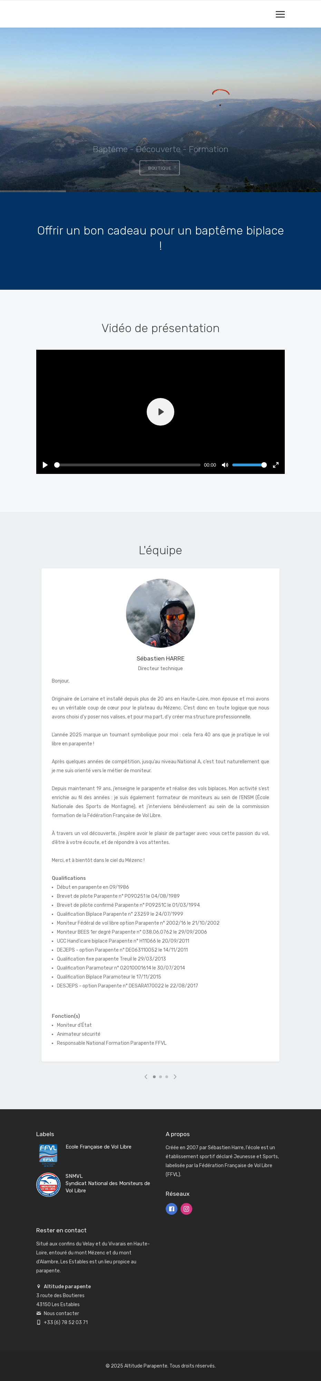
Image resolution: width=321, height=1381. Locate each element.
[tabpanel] (160, 816)
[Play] (160, 412)
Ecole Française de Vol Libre (99, 1147)
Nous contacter (61, 1314)
